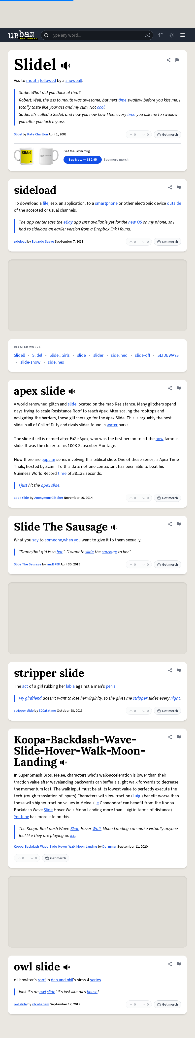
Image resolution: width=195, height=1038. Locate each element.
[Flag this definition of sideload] (179, 187)
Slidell (19, 355)
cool (100, 107)
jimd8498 (53, 564)
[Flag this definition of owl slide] (179, 964)
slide (81, 355)
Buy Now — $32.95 (82, 159)
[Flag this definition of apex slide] (179, 388)
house (92, 992)
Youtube (21, 817)
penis (111, 686)
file (45, 203)
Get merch (167, 134)
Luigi (136, 796)
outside (174, 203)
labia (70, 686)
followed (48, 80)
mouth (32, 80)
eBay (68, 222)
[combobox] (97, 35)
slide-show (30, 362)
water (112, 425)
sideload (20, 241)
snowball (73, 80)
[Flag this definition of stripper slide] (179, 670)
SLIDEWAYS (168, 355)
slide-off (142, 355)
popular (48, 459)
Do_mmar (109, 846)
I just (23, 485)
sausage (109, 552)
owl (42, 992)
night (175, 698)
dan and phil (62, 980)
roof (42, 980)
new (132, 222)
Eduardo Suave (43, 241)
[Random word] (147, 35)
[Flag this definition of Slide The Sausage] (179, 524)
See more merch (116, 159)
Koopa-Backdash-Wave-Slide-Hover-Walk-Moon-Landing (55, 846)
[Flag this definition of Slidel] (177, 60)
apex (45, 485)
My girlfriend (30, 698)
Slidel (18, 134)
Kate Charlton (37, 134)
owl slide (20, 1004)
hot (60, 552)
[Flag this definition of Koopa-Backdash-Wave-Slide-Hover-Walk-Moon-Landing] (179, 737)
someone (53, 540)
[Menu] (182, 35)
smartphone (106, 203)
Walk (97, 829)
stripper (140, 698)
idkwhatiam (40, 1004)
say (35, 540)
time (122, 100)
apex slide (21, 497)
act (25, 686)
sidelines (56, 362)
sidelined (119, 355)
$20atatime (47, 710)
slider (98, 355)
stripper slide (24, 710)
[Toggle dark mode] (171, 35)
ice (72, 836)
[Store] (160, 35)
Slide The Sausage (27, 564)
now (159, 439)
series (95, 980)
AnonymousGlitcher (48, 497)
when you (72, 540)
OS (139, 222)
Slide (48, 810)
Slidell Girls (60, 355)
